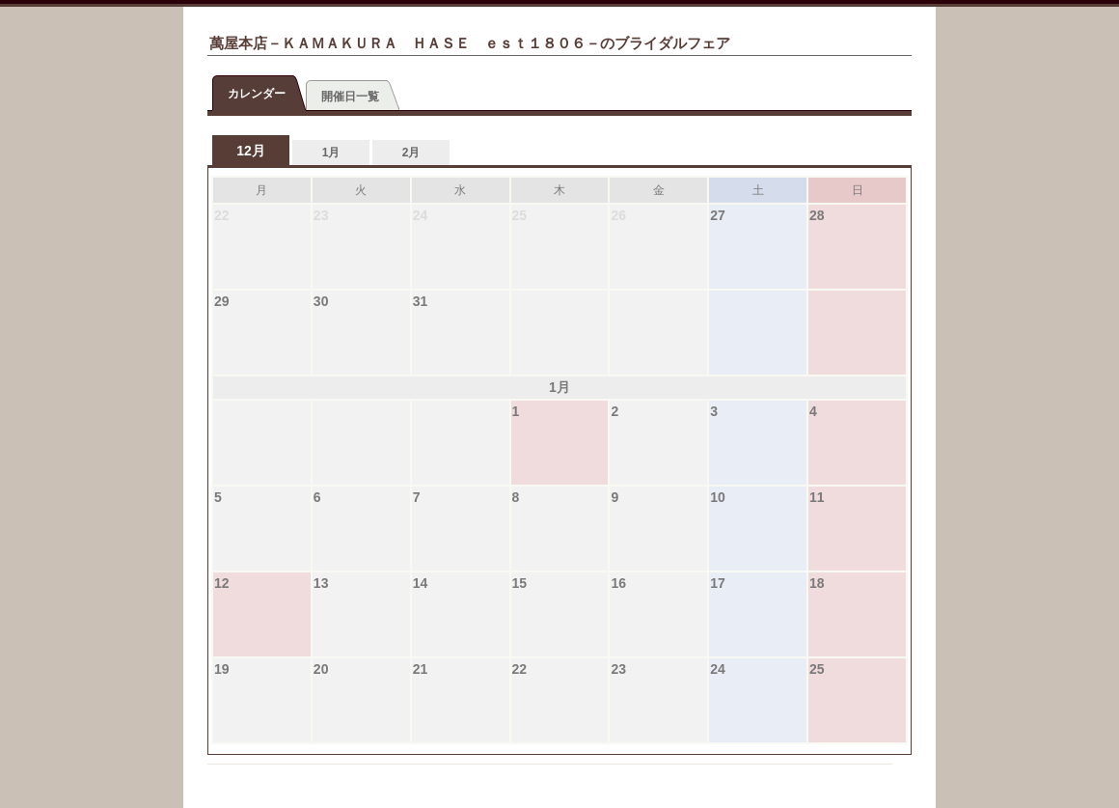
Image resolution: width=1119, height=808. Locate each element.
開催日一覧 (350, 96)
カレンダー (257, 93)
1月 (331, 152)
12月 (250, 150)
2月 (411, 152)
